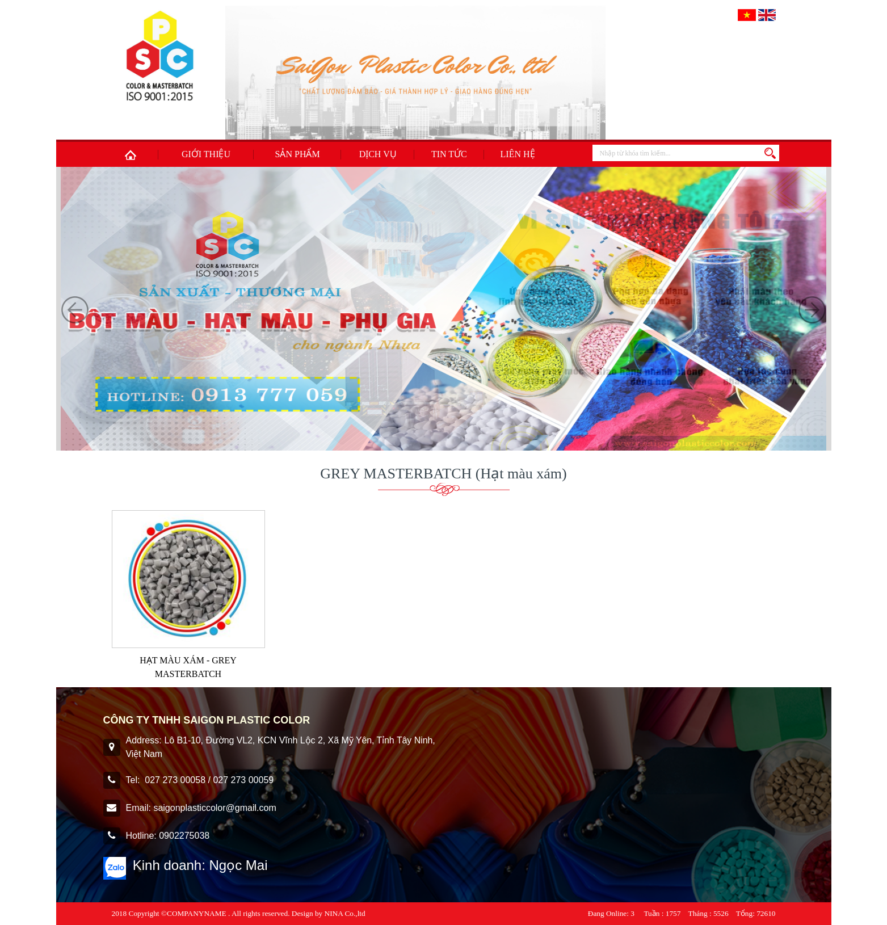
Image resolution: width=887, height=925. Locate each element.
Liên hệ (518, 154)
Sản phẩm (297, 154)
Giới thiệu (206, 154)
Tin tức (449, 154)
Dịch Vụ (378, 154)
